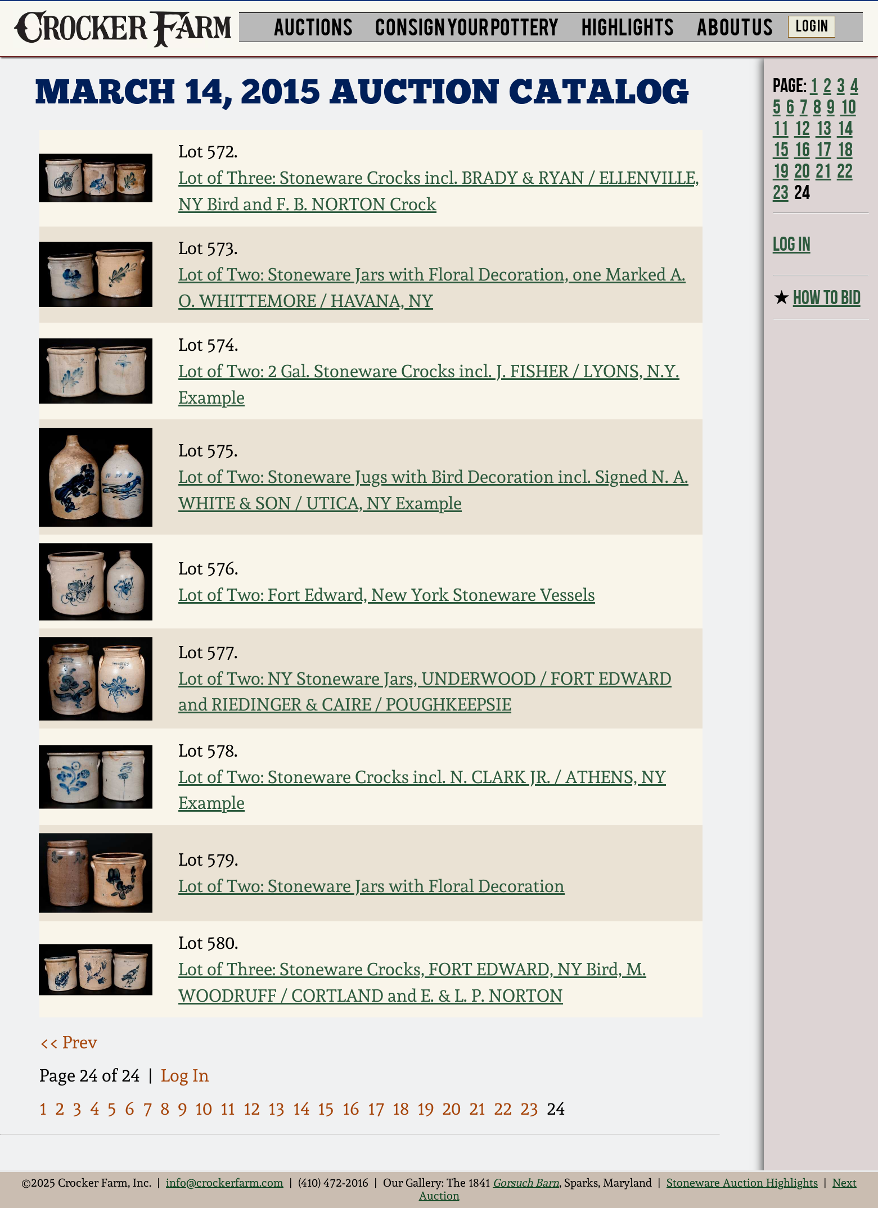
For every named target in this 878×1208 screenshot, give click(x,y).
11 (227, 1108)
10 (203, 1108)
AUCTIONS (313, 25)
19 (425, 1108)
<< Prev (68, 1042)
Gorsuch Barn (526, 1183)
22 (503, 1108)
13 (276, 1108)
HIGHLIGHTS (628, 25)
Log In (185, 1075)
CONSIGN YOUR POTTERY (467, 25)
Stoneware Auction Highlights (742, 1183)
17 (376, 1108)
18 (401, 1108)
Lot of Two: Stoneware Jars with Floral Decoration (371, 886)
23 (529, 1108)
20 (451, 1108)
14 (301, 1108)
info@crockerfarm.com (224, 1183)
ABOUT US (734, 25)
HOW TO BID (827, 297)
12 (252, 1108)
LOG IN (812, 25)
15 (326, 1108)
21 (477, 1108)
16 (351, 1108)
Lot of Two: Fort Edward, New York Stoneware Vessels (386, 595)
